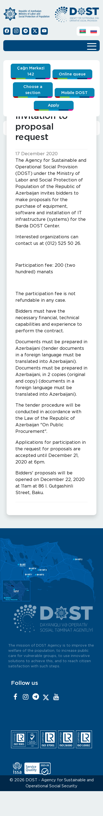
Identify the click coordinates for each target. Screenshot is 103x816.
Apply (53, 105)
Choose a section (32, 90)
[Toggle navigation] (92, 45)
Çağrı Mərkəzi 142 (30, 71)
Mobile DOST (74, 93)
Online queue (72, 74)
